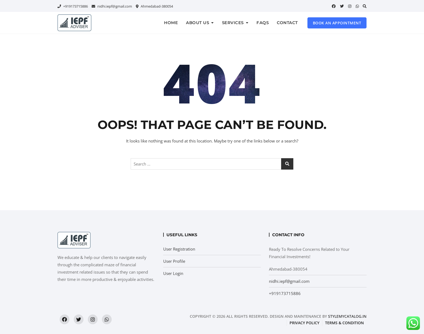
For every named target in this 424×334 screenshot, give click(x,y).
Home (171, 22)
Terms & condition (344, 322)
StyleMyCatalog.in (347, 316)
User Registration (179, 249)
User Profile (174, 261)
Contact (287, 22)
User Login (173, 273)
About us (197, 22)
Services (233, 22)
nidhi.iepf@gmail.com (112, 6)
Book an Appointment (337, 22)
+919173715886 (72, 6)
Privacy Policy (304, 322)
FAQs (262, 22)
